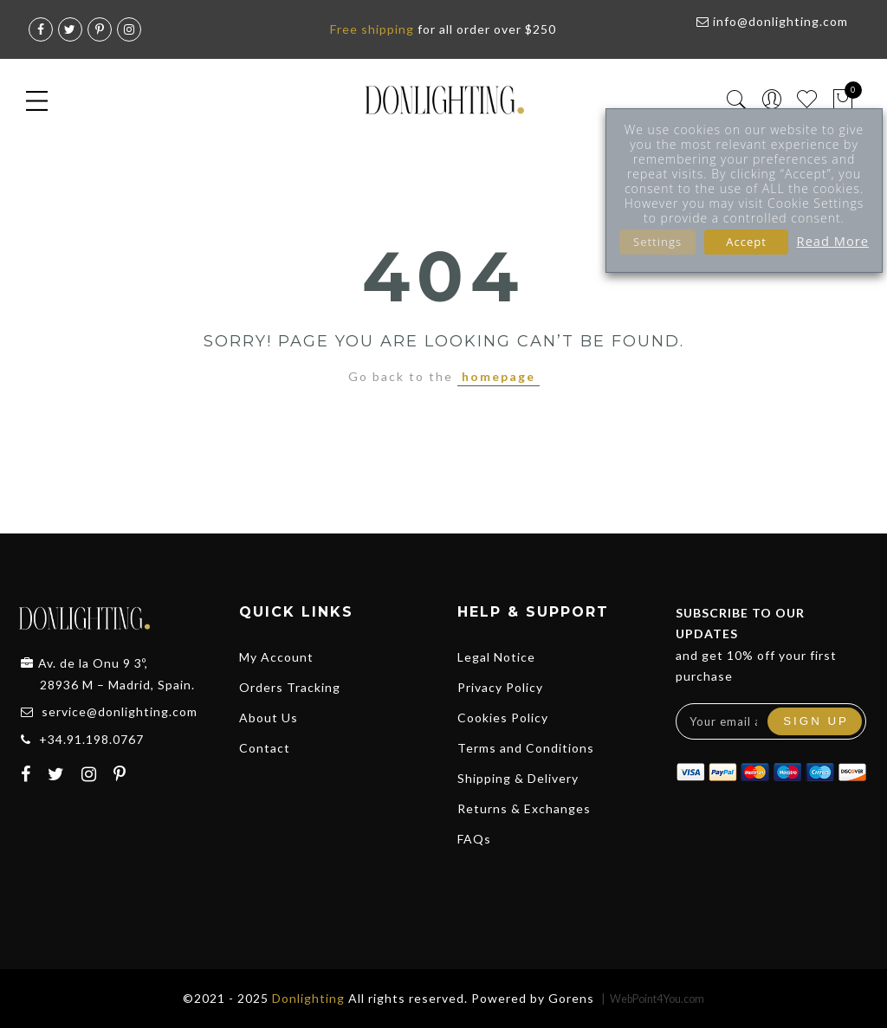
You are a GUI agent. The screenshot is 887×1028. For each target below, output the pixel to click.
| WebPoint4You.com (652, 998)
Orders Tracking (289, 687)
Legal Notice (496, 657)
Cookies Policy (502, 717)
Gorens (571, 998)
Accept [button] (746, 241)
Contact (264, 747)
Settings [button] (657, 241)
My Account (276, 657)
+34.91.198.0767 (91, 739)
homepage (498, 376)
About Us (268, 717)
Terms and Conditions (525, 747)
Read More (833, 240)
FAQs (474, 838)
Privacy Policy (500, 687)
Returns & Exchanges (524, 808)
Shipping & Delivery (518, 778)
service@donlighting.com (119, 711)
